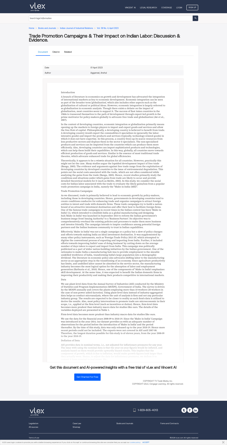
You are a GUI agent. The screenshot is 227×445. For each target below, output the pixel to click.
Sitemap (76, 427)
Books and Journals (125, 423)
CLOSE (223, 442)
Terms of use (34, 438)
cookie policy (135, 442)
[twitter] (184, 410)
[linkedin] (195, 410)
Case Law (77, 423)
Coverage (166, 7)
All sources (33, 427)
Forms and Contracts (169, 423)
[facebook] (189, 410)
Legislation (33, 423)
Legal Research (148, 7)
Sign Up (192, 7)
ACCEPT (145, 442)
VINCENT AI (130, 7)
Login (179, 7)
